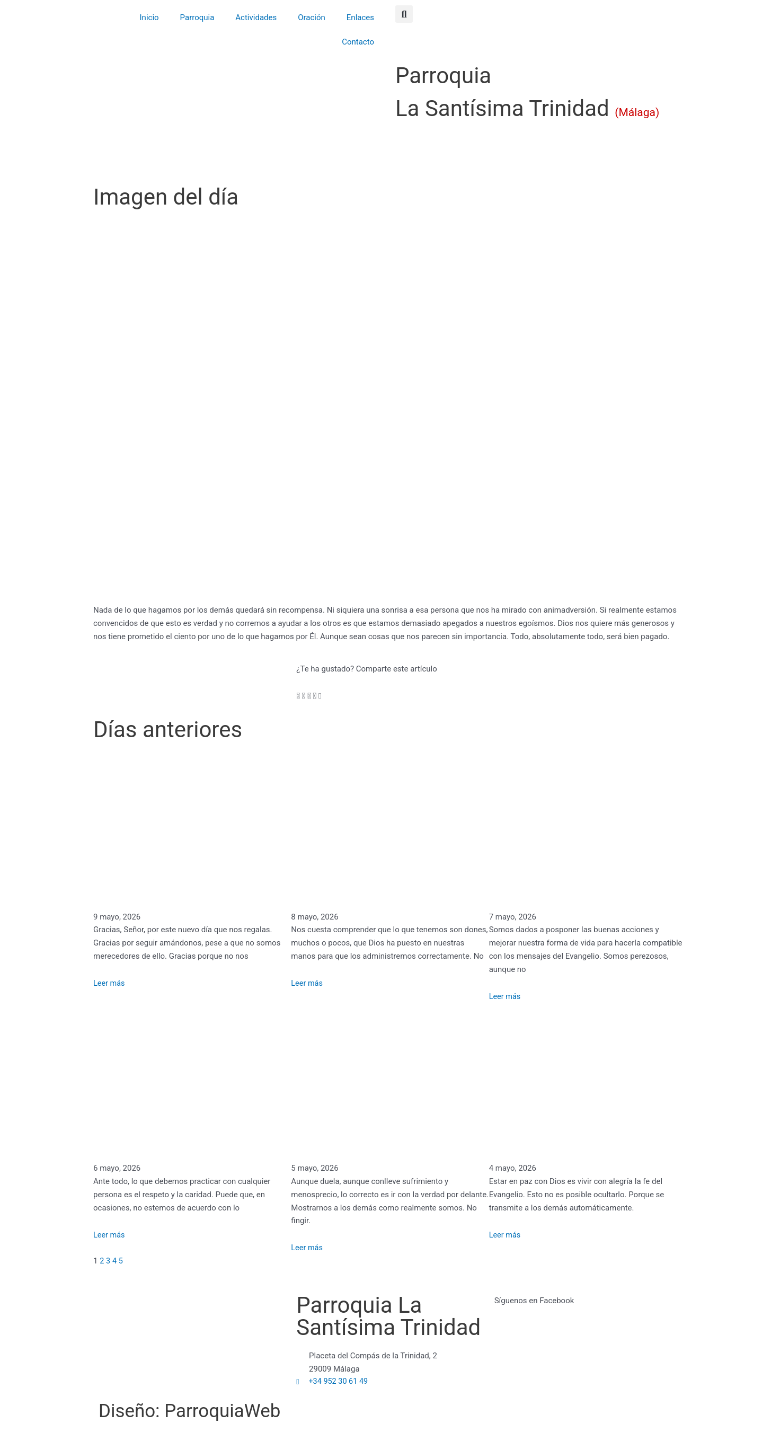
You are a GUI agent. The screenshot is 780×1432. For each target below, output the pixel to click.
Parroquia (197, 17)
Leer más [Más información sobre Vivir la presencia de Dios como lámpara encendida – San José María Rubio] (505, 1235)
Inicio (149, 17)
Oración (311, 17)
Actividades (256, 17)
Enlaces (360, 17)
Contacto (358, 42)
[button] (404, 14)
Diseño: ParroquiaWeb (208, 1410)
